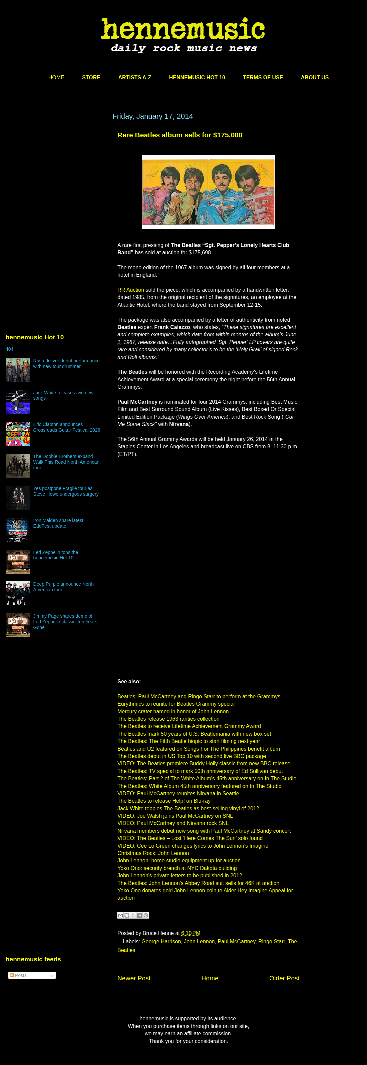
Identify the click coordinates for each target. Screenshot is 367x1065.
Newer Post (133, 978)
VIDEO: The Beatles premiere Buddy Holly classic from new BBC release (203, 763)
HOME (56, 77)
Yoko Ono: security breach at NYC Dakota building (177, 868)
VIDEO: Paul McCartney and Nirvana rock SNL (173, 823)
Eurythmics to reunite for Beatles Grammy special (176, 704)
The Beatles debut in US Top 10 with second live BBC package (191, 756)
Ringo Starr (271, 941)
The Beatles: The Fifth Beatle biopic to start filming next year (188, 741)
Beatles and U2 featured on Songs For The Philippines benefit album (198, 749)
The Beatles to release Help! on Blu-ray (164, 801)
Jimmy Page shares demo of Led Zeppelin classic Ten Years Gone (65, 621)
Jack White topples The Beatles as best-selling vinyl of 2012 (188, 808)
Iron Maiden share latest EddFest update (58, 523)
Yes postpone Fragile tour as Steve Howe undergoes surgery (66, 491)
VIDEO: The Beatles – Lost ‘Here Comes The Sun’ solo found (190, 838)
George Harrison (161, 941)
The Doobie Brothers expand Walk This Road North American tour (66, 462)
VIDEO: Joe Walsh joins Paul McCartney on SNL (175, 816)
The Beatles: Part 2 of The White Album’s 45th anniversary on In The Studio (206, 778)
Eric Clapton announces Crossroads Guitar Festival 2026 (66, 427)
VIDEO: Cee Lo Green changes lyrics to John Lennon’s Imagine (192, 846)
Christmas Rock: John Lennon (153, 853)
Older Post (284, 978)
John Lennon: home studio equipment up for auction (179, 860)
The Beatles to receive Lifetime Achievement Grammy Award (189, 726)
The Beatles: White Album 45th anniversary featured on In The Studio (199, 786)
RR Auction (130, 290)
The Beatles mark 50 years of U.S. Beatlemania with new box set (194, 734)
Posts (18, 975)
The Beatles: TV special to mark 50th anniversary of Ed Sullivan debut (200, 771)
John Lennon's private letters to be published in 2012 (179, 875)
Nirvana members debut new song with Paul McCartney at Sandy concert (204, 831)
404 (9, 349)
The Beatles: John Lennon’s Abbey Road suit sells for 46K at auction (198, 883)
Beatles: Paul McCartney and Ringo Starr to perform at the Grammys (198, 696)
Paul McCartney (237, 941)
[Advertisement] (56, 175)
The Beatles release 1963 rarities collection (168, 719)
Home (210, 978)
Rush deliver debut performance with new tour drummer (66, 363)
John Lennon (199, 941)
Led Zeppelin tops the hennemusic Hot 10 (55, 555)
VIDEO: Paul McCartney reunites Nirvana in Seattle (178, 793)
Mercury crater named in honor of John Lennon (173, 711)
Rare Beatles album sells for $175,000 (180, 135)
